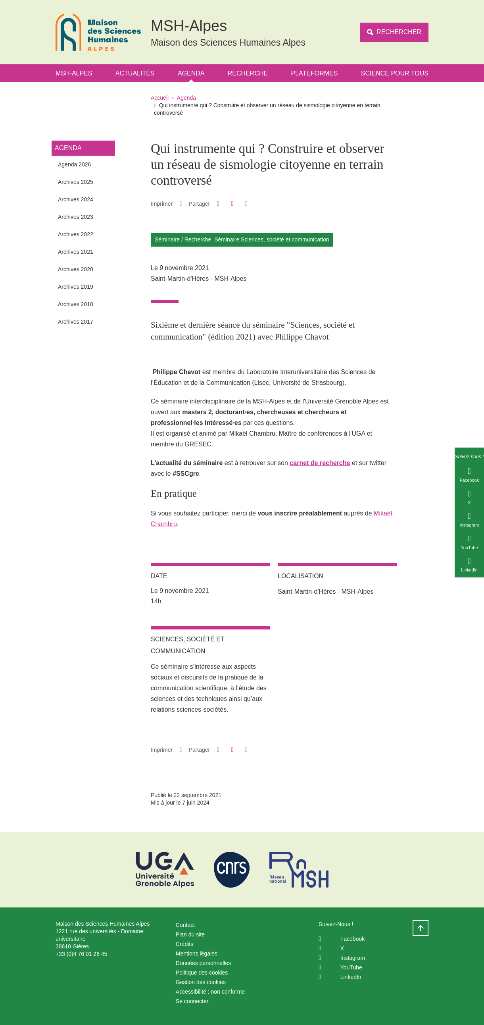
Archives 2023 (75, 217)
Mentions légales (196, 953)
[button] (218, 203)
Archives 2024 (75, 199)
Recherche (248, 73)
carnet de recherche (320, 462)
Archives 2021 (75, 252)
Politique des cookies (202, 972)
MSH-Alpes (74, 73)
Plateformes (314, 73)
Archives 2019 (75, 287)
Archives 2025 (75, 182)
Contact (185, 925)
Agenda (191, 73)
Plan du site (190, 934)
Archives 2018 (75, 304)
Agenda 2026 (74, 164)
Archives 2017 (75, 322)
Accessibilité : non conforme (210, 991)
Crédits (184, 944)
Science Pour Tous (394, 73)
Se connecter (192, 1001)
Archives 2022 (75, 234)
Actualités (135, 73)
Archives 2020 (75, 269)
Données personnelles (203, 963)
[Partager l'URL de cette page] (246, 203)
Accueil (160, 98)
